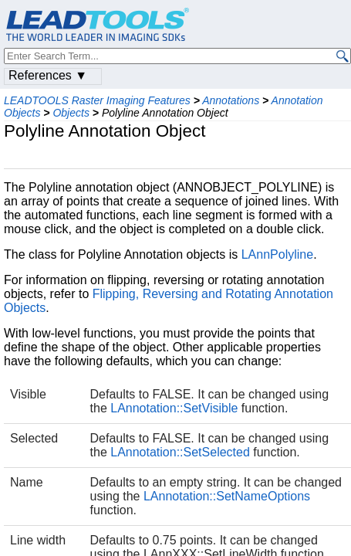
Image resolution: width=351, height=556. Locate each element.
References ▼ (47, 75)
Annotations (230, 100)
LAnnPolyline (277, 254)
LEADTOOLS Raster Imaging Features (97, 100)
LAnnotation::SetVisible (174, 408)
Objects (70, 113)
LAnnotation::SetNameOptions (226, 496)
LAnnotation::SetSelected (180, 452)
